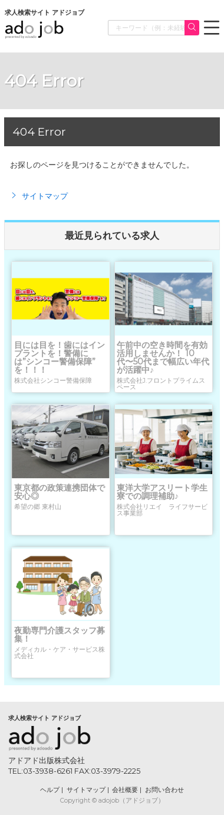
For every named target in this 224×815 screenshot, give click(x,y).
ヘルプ (50, 790)
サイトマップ (39, 196)
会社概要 (125, 790)
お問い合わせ (164, 790)
